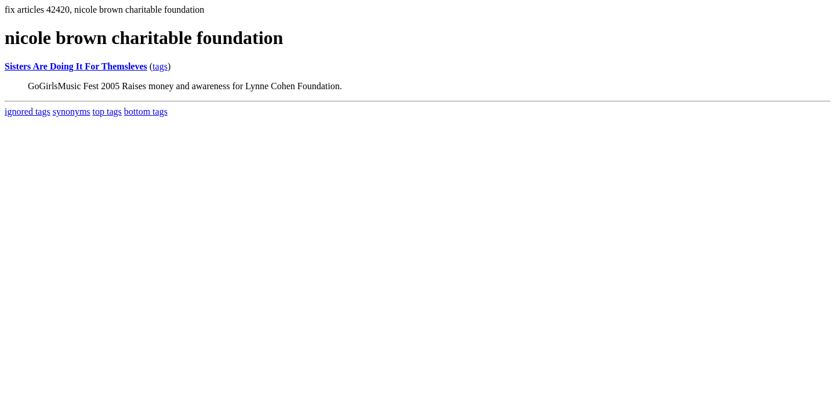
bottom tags (146, 111)
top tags (107, 111)
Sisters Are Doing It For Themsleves (76, 66)
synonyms (71, 111)
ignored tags (27, 111)
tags (160, 66)
